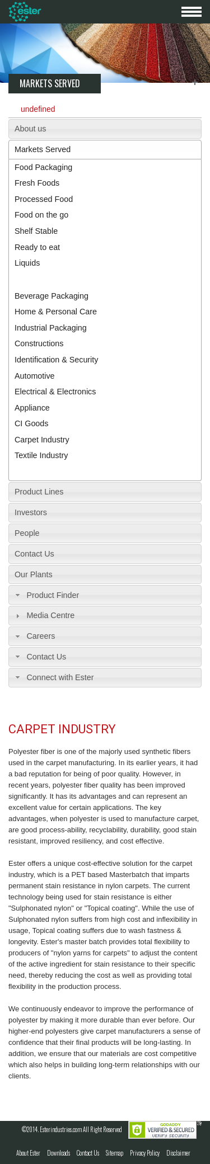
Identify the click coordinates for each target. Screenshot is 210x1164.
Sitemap (114, 1152)
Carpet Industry (42, 439)
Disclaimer (178, 1152)
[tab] (105, 129)
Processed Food (44, 199)
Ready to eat (37, 247)
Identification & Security (56, 359)
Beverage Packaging (51, 295)
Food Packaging (43, 167)
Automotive (35, 375)
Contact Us (34, 553)
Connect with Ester (60, 677)
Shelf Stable (36, 231)
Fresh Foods (37, 182)
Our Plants (34, 574)
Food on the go (41, 214)
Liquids (27, 262)
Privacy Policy (145, 1152)
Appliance (32, 407)
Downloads (58, 1152)
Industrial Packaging (51, 327)
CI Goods (31, 423)
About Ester (28, 1152)
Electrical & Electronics (55, 391)
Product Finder (52, 595)
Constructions (39, 343)
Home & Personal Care (56, 311)
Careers (40, 636)
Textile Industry (41, 455)
